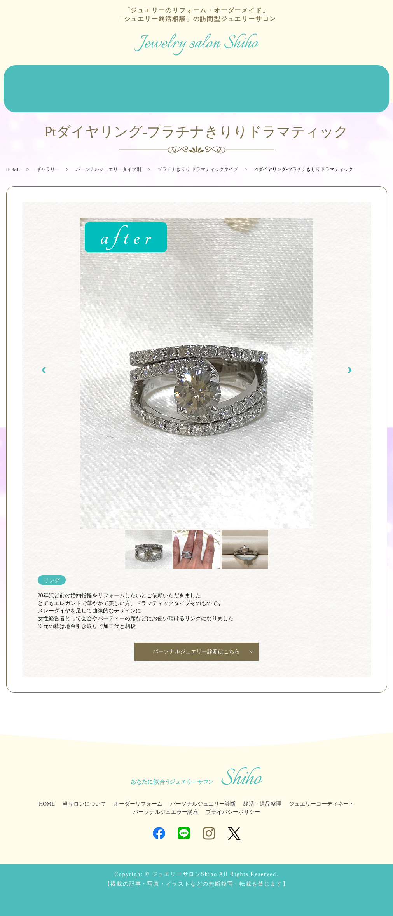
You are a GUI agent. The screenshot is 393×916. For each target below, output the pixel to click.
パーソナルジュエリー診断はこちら (196, 637)
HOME (13, 75)
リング (52, 566)
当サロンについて (46, 75)
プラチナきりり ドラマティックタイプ (197, 155)
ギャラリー (47, 155)
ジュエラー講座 (363, 75)
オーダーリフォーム (96, 75)
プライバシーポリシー (233, 798)
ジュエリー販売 (143, 75)
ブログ (13, 87)
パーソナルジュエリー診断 (198, 75)
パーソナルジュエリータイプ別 (108, 155)
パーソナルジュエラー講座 (165, 798)
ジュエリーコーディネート (308, 75)
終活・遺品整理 (253, 75)
